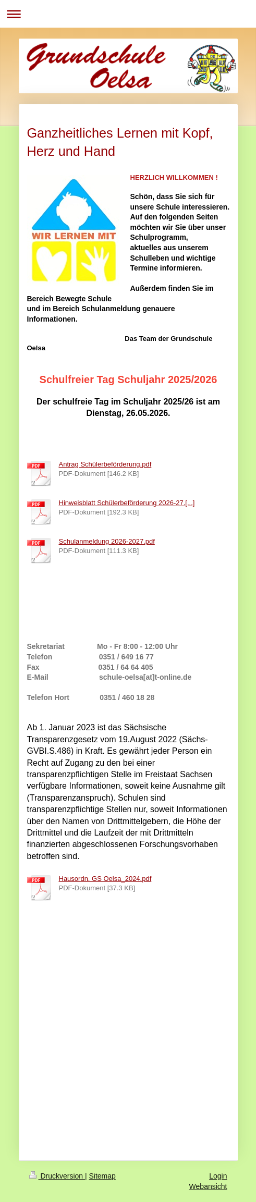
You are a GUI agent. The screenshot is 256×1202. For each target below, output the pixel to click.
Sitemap (102, 1176)
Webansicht (208, 1186)
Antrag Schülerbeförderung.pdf (105, 464)
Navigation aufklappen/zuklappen (128, 14)
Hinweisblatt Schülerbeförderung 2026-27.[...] (127, 503)
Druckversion (57, 1176)
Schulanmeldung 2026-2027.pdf (107, 541)
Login (218, 1176)
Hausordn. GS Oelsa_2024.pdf (105, 878)
